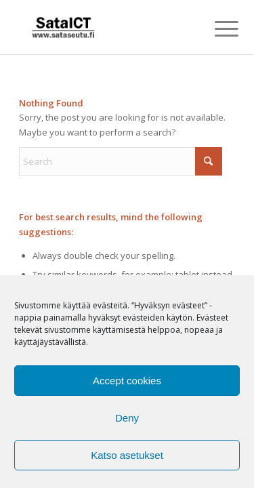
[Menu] (216, 28)
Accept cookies (127, 380)
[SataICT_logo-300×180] (105, 27)
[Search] (120, 161)
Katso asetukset (127, 455)
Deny (127, 418)
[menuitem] (216, 28)
